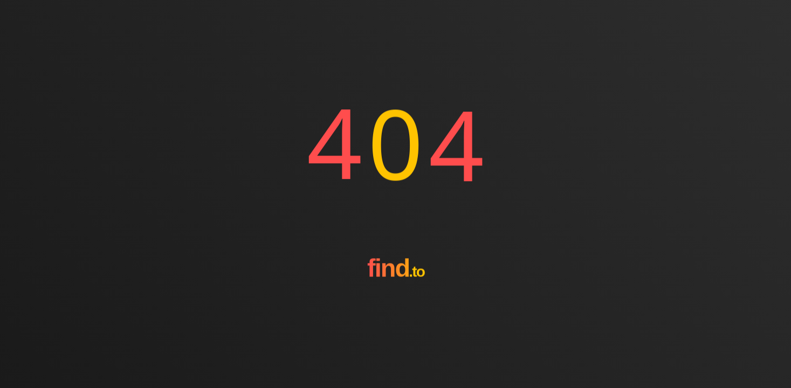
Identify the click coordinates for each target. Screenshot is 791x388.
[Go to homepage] (395, 307)
